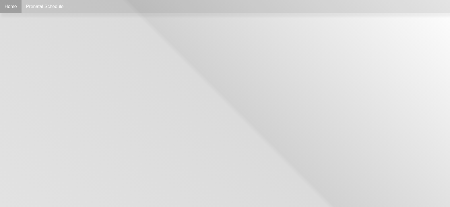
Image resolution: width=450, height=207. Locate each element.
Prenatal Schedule (45, 6)
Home (11, 6)
